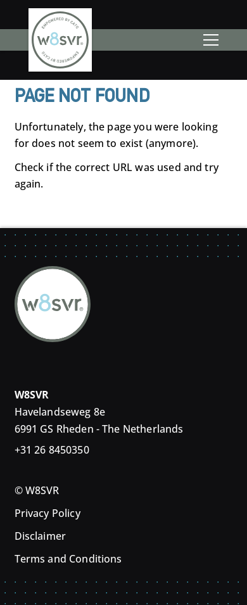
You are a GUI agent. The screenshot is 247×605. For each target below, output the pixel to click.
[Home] (60, 36)
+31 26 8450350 (52, 450)
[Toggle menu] (211, 40)
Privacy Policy (47, 513)
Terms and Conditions (68, 559)
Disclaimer (40, 536)
